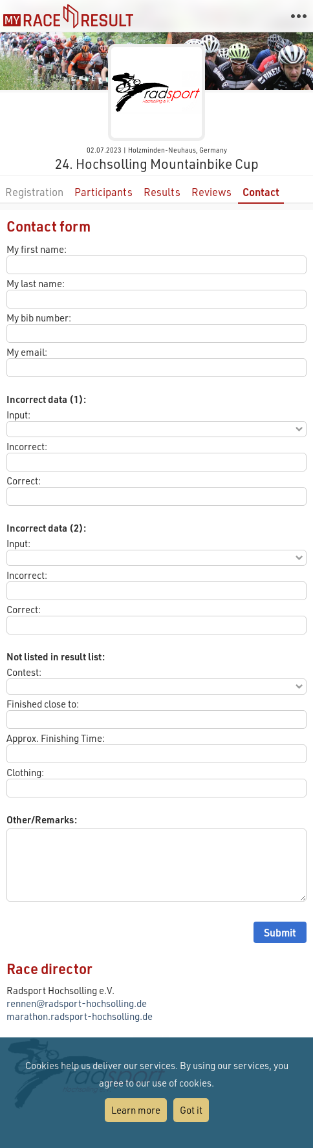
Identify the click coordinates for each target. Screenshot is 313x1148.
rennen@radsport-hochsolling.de (76, 1003)
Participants (103, 192)
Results (162, 192)
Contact (261, 192)
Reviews (211, 192)
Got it (191, 1109)
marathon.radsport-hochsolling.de (79, 1016)
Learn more (135, 1109)
